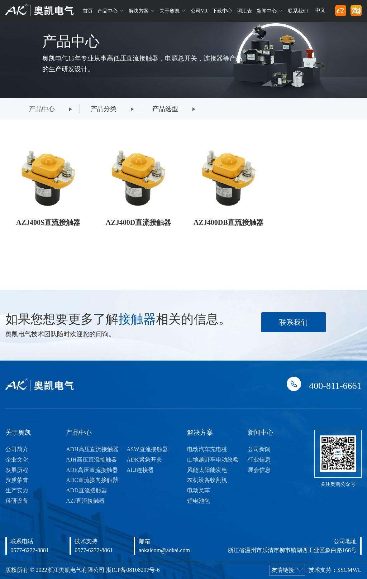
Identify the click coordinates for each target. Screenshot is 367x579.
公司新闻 (259, 449)
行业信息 (259, 460)
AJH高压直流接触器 (91, 460)
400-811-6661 (335, 386)
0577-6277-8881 (29, 550)
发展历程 (16, 470)
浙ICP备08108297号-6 (133, 570)
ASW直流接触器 (147, 449)
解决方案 (142, 10)
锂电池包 (198, 501)
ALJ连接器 (140, 470)
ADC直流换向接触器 (92, 480)
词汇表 (244, 11)
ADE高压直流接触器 (92, 470)
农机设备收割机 (207, 480)
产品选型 (165, 108)
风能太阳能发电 (207, 470)
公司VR (199, 11)
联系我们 (298, 11)
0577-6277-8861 (94, 550)
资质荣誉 (16, 480)
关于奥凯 (172, 10)
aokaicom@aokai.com (164, 550)
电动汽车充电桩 (207, 449)
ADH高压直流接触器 (92, 449)
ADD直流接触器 (86, 490)
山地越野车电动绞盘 (213, 460)
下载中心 (222, 11)
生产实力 (16, 490)
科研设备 (16, 501)
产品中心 (110, 10)
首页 (88, 11)
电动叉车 (198, 490)
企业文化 (16, 460)
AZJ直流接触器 (85, 501)
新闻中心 (270, 10)
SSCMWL (349, 570)
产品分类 (103, 108)
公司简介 (16, 449)
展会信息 (259, 470)
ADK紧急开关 (144, 460)
